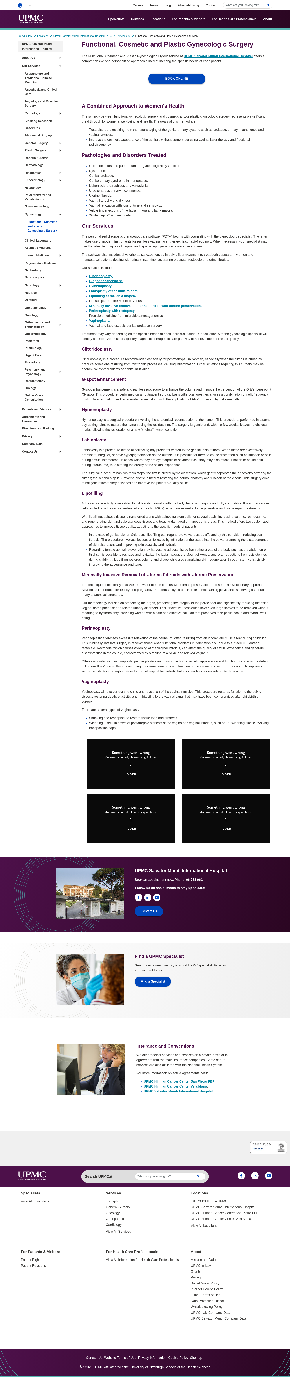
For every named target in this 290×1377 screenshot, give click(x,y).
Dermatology (34, 165)
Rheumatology (35, 380)
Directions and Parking (38, 428)
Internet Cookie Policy (207, 1289)
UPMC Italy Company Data (210, 1312)
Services (137, 19)
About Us (28, 57)
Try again (130, 774)
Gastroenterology (37, 206)
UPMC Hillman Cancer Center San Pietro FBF (179, 1081)
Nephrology (33, 270)
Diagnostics (33, 172)
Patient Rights (31, 1260)
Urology (30, 388)
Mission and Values (205, 1260)
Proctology (32, 362)
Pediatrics (32, 341)
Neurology (32, 285)
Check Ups (32, 128)
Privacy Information (152, 1358)
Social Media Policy (205, 1283)
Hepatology (33, 187)
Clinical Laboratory (38, 240)
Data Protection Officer (207, 1301)
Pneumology (33, 348)
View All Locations (204, 1225)
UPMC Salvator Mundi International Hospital (218, 56)
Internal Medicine (37, 255)
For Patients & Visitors (188, 19)
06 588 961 (194, 879)
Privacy (27, 436)
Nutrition (31, 292)
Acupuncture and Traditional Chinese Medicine (38, 78)
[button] (27, 5)
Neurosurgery (34, 277)
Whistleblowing (188, 5)
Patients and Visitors (36, 409)
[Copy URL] (131, 765)
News (154, 5)
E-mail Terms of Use (205, 1295)
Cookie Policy (178, 1358)
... (111, 35)
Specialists (116, 19)
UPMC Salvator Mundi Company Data (218, 1318)
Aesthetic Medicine (38, 247)
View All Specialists (35, 1201)
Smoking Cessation (38, 121)
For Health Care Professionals (234, 19)
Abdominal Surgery (38, 135)
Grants (196, 1271)
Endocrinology (35, 180)
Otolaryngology (35, 333)
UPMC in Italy (201, 1265)
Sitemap (196, 1358)
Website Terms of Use (120, 1358)
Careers (138, 5)
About (267, 19)
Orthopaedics (115, 1219)
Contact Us (29, 451)
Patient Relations (33, 1265)
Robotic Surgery (36, 157)
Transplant (113, 1201)
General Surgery (36, 143)
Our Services (31, 66)
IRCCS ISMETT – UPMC (209, 1201)
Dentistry (31, 299)
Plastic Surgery (35, 150)
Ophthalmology (35, 307)
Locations (158, 19)
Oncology (31, 315)
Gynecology (33, 214)
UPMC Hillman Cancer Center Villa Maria (175, 1086)
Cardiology (32, 113)
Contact (211, 5)
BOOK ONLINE (176, 78)
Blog (168, 5)
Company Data (32, 443)
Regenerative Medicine (40, 263)
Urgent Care (33, 355)
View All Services (118, 1231)
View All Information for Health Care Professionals (142, 1260)
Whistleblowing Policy (206, 1307)
